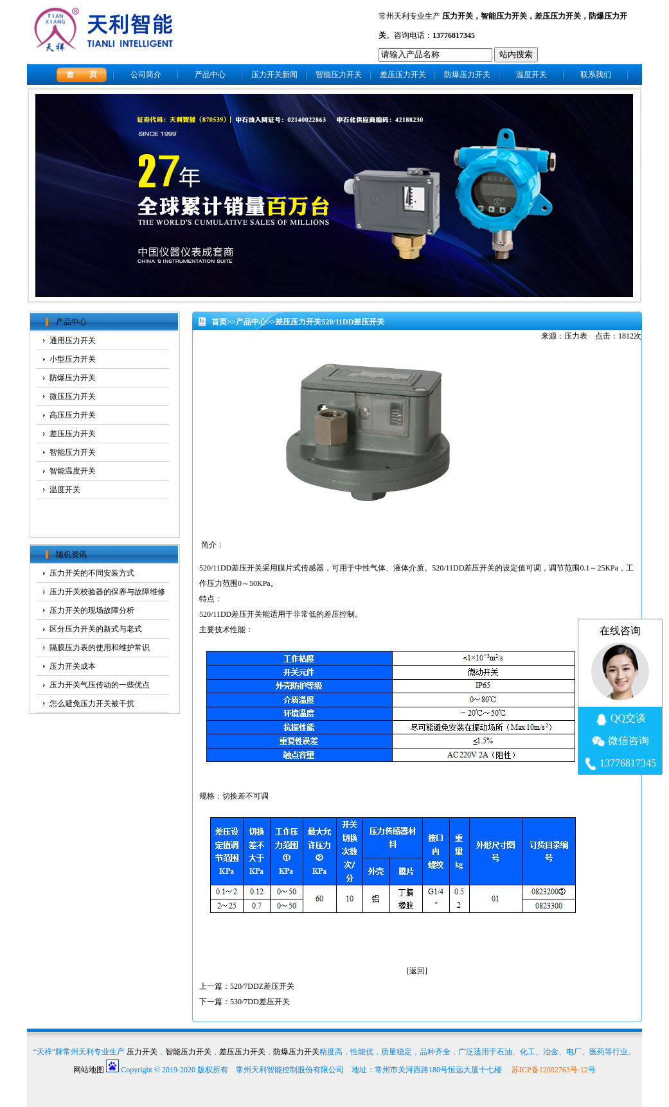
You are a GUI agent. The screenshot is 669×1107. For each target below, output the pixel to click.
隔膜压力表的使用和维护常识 (99, 647)
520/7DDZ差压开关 (262, 986)
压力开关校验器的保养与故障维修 (107, 591)
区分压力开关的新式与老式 (95, 628)
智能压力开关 (504, 16)
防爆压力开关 (467, 74)
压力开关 (457, 16)
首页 (219, 321)
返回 (417, 970)
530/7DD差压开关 (260, 1001)
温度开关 (531, 74)
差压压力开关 (558, 16)
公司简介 (145, 74)
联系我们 (595, 74)
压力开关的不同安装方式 (91, 573)
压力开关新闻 (274, 74)
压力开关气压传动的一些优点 (99, 684)
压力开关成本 (72, 666)
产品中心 (210, 74)
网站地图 (88, 1069)
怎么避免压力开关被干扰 (91, 703)
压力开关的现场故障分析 (91, 610)
